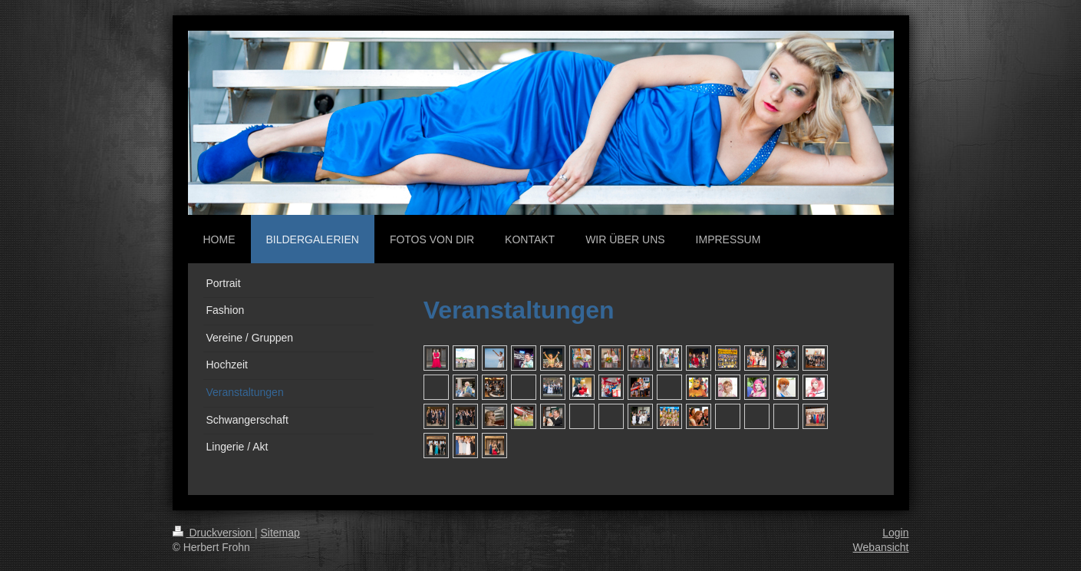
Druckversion (214, 532)
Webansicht (881, 547)
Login (895, 532)
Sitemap (280, 532)
